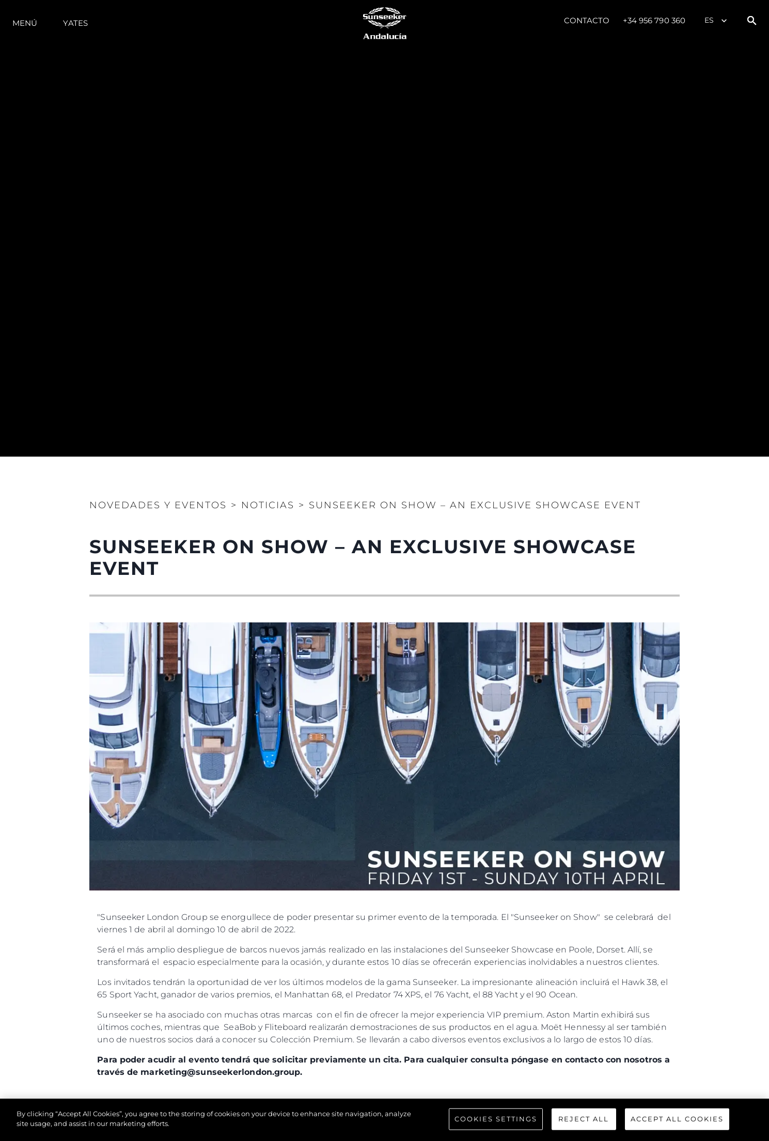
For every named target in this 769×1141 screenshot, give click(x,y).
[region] (384, 1120)
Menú (24, 23)
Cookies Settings (495, 1119)
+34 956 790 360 (654, 20)
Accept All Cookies (677, 1119)
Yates (75, 23)
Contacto (587, 20)
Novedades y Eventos (158, 505)
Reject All (583, 1119)
